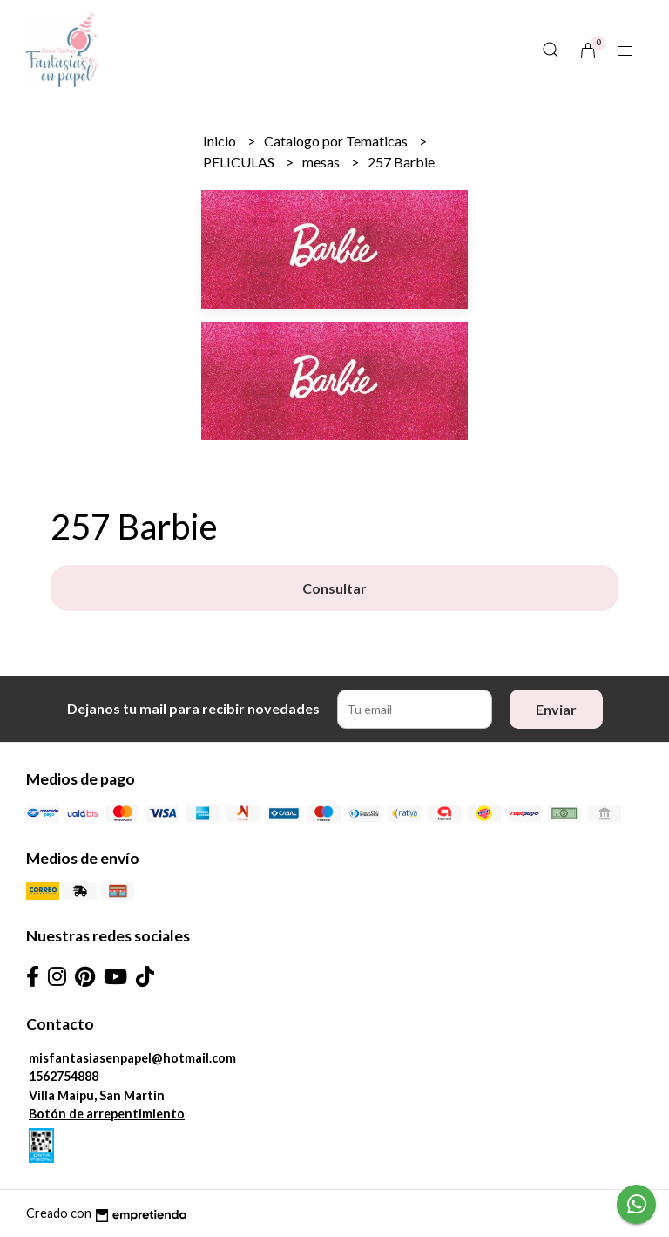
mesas (322, 161)
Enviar (556, 709)
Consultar (334, 588)
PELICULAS (240, 161)
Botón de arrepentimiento (107, 1113)
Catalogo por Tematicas (337, 141)
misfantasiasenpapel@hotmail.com (132, 1057)
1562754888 (63, 1076)
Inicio (221, 141)
